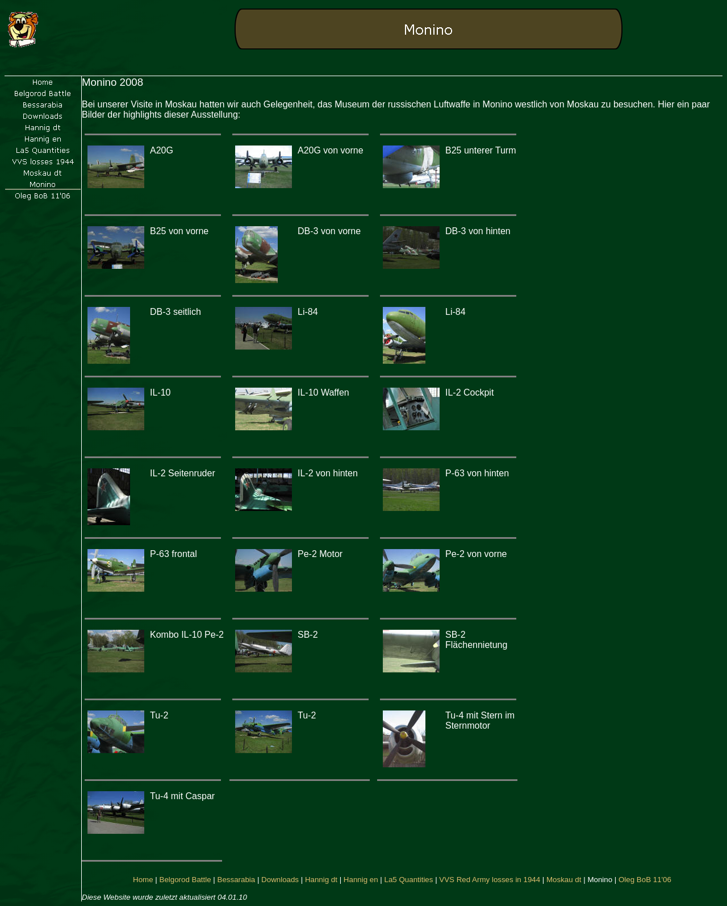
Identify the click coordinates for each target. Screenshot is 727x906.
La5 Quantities (409, 879)
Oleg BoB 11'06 (645, 879)
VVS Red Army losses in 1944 (489, 879)
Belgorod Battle (185, 879)
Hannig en (361, 879)
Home (143, 879)
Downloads (280, 879)
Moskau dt (564, 879)
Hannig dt (321, 879)
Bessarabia (237, 879)
